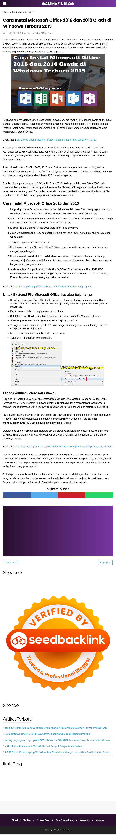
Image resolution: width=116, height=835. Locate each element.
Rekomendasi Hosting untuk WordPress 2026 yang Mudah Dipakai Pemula (47, 735)
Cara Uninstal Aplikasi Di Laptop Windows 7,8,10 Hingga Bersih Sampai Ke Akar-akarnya (64, 447)
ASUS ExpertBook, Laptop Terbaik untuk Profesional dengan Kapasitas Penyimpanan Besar (57, 753)
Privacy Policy (43, 821)
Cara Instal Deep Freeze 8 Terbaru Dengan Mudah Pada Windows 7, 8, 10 (56, 140)
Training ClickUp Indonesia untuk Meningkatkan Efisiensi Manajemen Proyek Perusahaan (56, 729)
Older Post (105, 563)
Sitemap (103, 821)
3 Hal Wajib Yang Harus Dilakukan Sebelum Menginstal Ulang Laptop (53, 287)
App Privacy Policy (65, 821)
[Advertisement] (58, 530)
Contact (25, 821)
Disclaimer (87, 821)
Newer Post (10, 563)
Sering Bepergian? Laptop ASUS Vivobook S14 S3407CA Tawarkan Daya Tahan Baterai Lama (57, 741)
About (12, 821)
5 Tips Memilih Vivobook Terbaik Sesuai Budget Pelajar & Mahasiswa (44, 747)
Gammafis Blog (58, 3)
